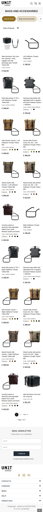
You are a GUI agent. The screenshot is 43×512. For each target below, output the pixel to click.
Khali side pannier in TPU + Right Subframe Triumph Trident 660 (11, 270)
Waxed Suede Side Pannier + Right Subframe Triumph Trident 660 (10, 354)
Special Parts (9, 19)
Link (31, 459)
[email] (21, 447)
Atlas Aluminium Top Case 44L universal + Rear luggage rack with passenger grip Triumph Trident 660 (10, 61)
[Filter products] (18, 28)
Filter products (8, 28)
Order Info (21, 500)
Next (25, 414)
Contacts (21, 481)
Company (21, 486)
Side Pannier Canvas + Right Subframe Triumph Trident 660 (10, 312)
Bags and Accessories (27, 19)
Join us (21, 454)
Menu (21, 490)
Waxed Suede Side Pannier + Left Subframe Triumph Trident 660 (10, 185)
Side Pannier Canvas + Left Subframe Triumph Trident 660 (11, 143)
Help (21, 495)
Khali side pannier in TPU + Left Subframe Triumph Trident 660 (11, 100)
